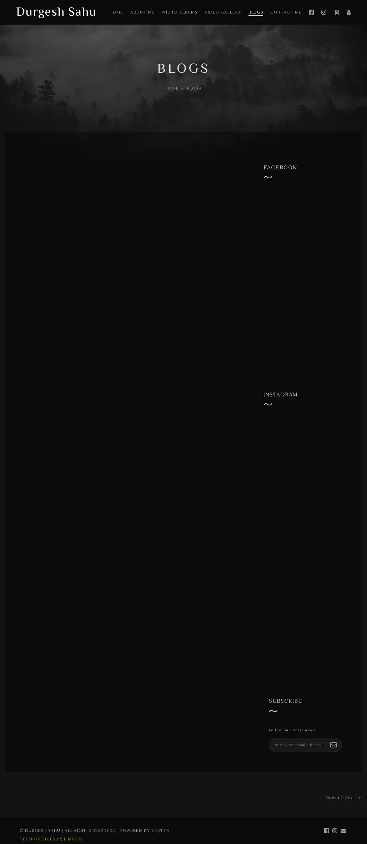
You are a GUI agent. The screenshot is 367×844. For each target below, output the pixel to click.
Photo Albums (179, 12)
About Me (142, 12)
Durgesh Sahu (56, 11)
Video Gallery (223, 12)
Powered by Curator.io (320, 673)
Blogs (255, 12)
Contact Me (286, 12)
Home (116, 12)
